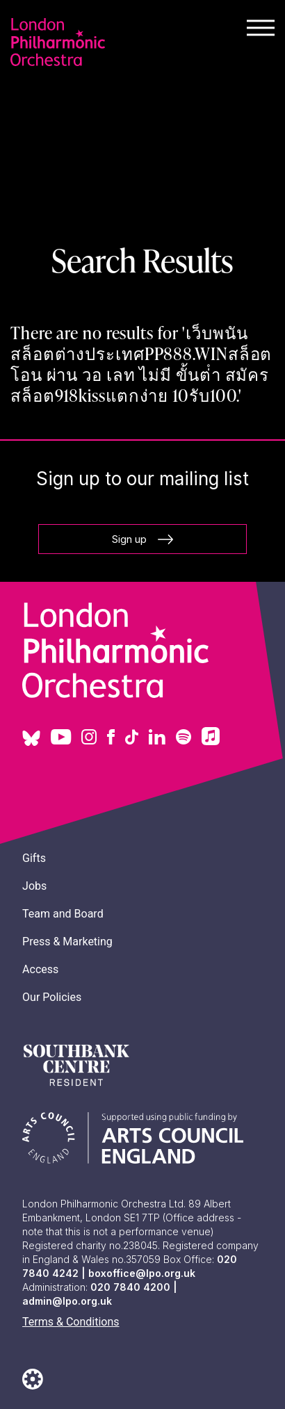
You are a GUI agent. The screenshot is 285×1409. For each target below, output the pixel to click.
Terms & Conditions (71, 1321)
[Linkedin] (157, 738)
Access (40, 969)
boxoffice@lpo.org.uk (141, 1273)
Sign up (142, 539)
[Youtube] (61, 738)
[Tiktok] (131, 738)
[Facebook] (111, 738)
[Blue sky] (31, 743)
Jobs (34, 886)
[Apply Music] (211, 741)
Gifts (34, 858)
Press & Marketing (67, 941)
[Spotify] (183, 738)
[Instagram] (89, 738)
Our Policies (51, 997)
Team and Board (63, 913)
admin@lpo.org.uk (67, 1301)
